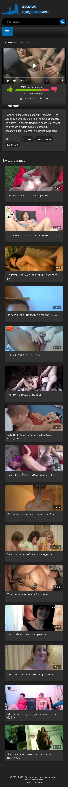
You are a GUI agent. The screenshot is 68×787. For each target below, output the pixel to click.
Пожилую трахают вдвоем (24, 394)
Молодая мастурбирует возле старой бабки (32, 715)
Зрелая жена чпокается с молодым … (32, 314)
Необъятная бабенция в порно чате (30, 674)
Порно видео (29, 9)
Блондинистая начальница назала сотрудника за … (29, 436)
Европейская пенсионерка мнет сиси (31, 634)
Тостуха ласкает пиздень (23, 354)
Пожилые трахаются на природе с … (31, 195)
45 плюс (27, 139)
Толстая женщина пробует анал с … (30, 594)
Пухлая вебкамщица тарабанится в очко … (33, 236)
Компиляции (44, 139)
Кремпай (12, 144)
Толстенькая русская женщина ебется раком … (32, 276)
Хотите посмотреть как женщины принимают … (29, 755)
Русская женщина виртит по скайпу (30, 514)
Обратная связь (34, 782)
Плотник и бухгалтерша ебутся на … (31, 474)
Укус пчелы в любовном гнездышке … (32, 554)
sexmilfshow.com (34, 779)
